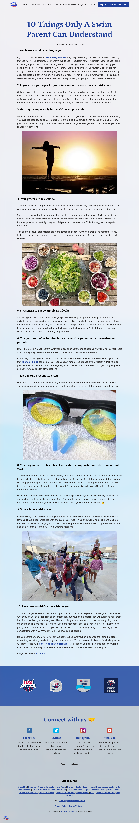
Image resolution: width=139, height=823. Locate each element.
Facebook (29, 737)
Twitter (56, 737)
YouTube (110, 737)
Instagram (83, 737)
